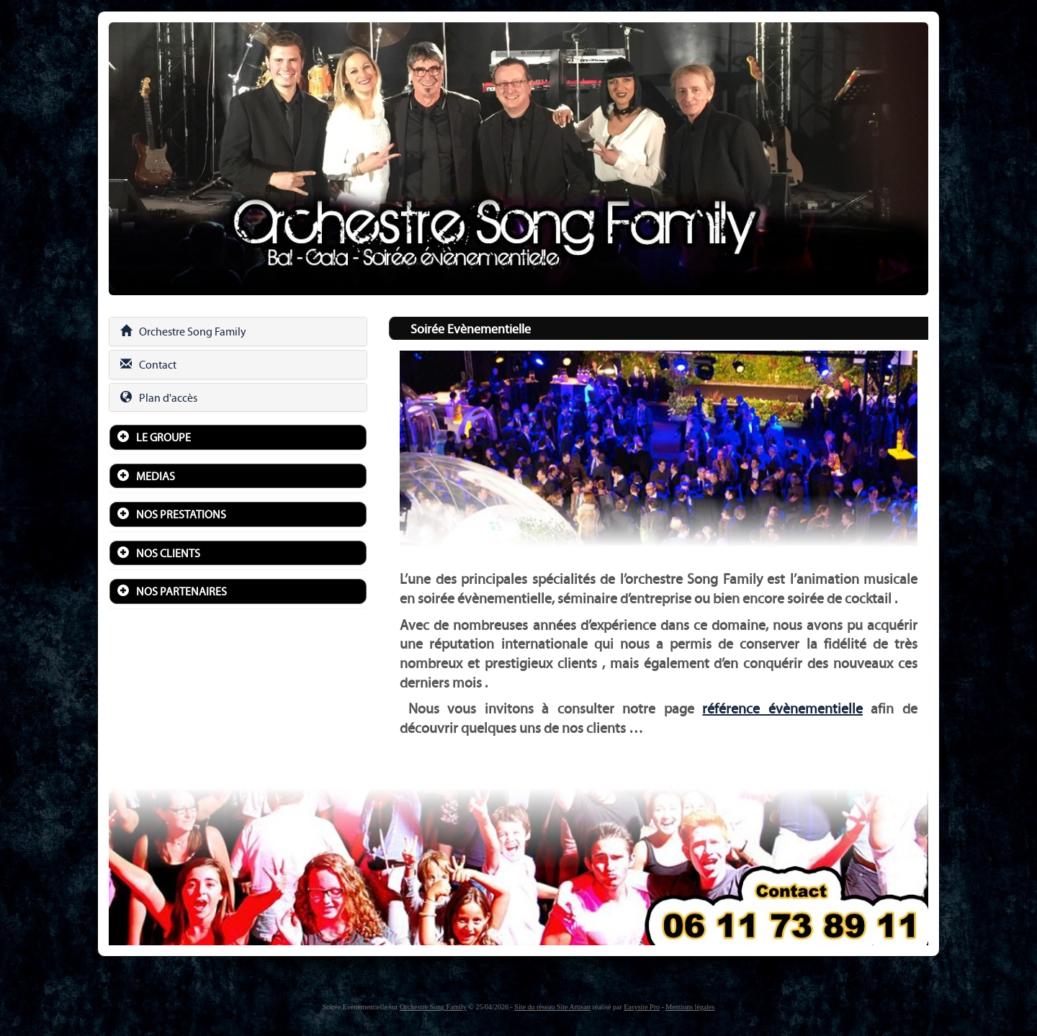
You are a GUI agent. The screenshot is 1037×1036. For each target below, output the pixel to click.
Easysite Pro (642, 1007)
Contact (148, 364)
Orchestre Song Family (183, 331)
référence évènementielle (782, 708)
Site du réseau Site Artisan (552, 1007)
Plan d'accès (158, 398)
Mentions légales (689, 1007)
